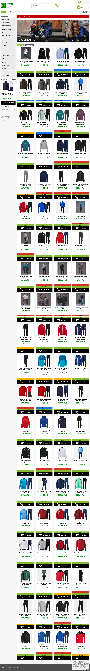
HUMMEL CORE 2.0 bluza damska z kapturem (25, 430)
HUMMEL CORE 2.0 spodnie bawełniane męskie (80, 584)
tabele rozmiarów (36, 12)
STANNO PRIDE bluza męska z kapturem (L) (80, 645)
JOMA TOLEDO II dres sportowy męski (62, 92)
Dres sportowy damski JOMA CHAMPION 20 (80, 492)
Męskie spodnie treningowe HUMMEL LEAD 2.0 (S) (25, 185)
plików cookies (75, 663)
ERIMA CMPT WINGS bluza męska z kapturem (44, 277)
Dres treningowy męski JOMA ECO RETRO (44, 553)
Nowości (9, 12)
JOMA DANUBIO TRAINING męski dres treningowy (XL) (25, 123)
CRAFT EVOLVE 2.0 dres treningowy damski (62, 645)
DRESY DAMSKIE (6, 22)
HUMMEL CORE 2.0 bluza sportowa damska (62, 461)
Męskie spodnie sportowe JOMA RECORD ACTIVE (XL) (25, 615)
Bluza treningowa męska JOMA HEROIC (81, 553)
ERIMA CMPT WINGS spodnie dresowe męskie (80, 246)
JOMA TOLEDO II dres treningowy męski (80, 92)
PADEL (3, 59)
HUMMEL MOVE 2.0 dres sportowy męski (62, 154)
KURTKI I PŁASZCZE (6, 35)
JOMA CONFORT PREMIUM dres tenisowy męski (62, 62)
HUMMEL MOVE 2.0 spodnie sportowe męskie (62, 185)
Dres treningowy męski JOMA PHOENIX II (80, 461)
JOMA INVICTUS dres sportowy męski (44, 92)
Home (3, 12)
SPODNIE (4, 39)
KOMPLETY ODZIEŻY (6, 25)
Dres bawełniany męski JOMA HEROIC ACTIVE (44, 615)
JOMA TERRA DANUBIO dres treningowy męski (62, 215)
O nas (59, 12)
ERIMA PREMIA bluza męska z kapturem (44, 307)
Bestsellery (17, 12)
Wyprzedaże (26, 12)
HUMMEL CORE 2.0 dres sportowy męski (80, 369)
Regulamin (46, 12)
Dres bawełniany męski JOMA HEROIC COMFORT (62, 615)
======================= (8, 52)
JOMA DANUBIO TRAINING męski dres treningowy (44, 123)
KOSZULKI (4, 42)
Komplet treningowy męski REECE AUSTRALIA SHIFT (26, 400)
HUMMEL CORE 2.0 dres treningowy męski (44, 246)
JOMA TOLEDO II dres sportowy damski (44, 62)
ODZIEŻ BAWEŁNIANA (7, 29)
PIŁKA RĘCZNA (5, 65)
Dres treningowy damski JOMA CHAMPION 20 (26, 522)
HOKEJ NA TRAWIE (6, 75)
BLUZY (3, 32)
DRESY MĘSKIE (5, 19)
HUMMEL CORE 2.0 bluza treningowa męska (62, 338)
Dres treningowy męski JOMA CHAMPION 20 (25, 492)
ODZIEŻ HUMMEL (27, 39)
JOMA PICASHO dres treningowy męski (25, 215)
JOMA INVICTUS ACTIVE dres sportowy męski (25, 92)
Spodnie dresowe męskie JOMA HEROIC (81, 615)
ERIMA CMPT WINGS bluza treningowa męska (26, 277)
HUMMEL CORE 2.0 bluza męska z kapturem (44, 430)
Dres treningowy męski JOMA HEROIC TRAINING (44, 522)
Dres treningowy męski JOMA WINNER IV (44, 492)
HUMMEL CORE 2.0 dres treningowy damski (62, 246)
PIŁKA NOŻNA (5, 72)
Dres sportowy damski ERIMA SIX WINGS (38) (44, 369)
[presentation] (8, 113)
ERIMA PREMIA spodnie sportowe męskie (25, 307)
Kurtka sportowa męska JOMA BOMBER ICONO (26, 584)
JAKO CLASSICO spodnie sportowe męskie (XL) (25, 338)
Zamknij (87, 669)
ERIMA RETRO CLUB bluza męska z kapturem (25, 154)
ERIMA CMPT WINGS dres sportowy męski (25, 246)
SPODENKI (4, 45)
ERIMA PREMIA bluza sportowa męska (62, 307)
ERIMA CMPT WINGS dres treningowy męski (80, 215)
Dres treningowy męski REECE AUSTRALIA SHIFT (44, 400)
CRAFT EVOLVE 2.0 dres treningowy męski (44, 645)
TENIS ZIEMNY (5, 55)
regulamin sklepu (8, 117)
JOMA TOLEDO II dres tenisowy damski (26, 62)
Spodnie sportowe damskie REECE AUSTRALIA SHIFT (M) (25, 369)
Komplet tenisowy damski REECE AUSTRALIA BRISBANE (8, 95)
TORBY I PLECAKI (6, 49)
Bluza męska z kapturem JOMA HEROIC (26, 645)
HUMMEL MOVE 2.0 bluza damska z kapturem (44, 154)
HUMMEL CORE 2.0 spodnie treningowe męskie (80, 400)
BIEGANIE (4, 62)
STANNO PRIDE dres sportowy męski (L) (62, 584)
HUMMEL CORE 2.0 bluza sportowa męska (44, 461)
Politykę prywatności (7, 118)
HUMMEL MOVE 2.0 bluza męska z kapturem (44, 185)
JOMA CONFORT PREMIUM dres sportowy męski (81, 62)
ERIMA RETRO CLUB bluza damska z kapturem (80, 123)
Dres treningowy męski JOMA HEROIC (44, 584)
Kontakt (53, 12)
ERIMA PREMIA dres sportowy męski (62, 277)
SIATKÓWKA (4, 68)
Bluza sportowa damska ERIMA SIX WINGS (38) (62, 369)
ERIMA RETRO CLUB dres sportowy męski (62, 123)
